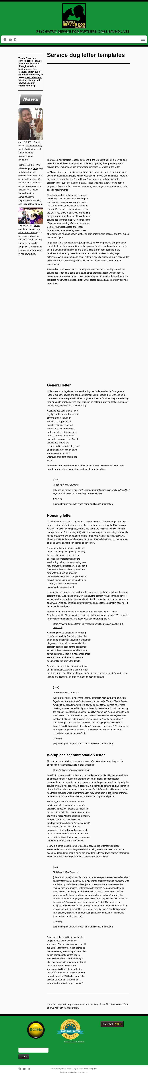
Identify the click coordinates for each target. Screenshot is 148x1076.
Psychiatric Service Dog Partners (70, 1069)
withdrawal (23, 172)
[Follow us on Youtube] (11, 39)
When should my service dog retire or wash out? (29, 229)
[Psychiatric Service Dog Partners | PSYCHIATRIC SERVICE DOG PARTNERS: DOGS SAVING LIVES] (74, 15)
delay (35, 168)
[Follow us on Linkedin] (16, 39)
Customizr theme (80, 1072)
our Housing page (29, 186)
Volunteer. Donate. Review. (74, 1041)
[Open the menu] (143, 39)
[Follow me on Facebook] (6, 39)
